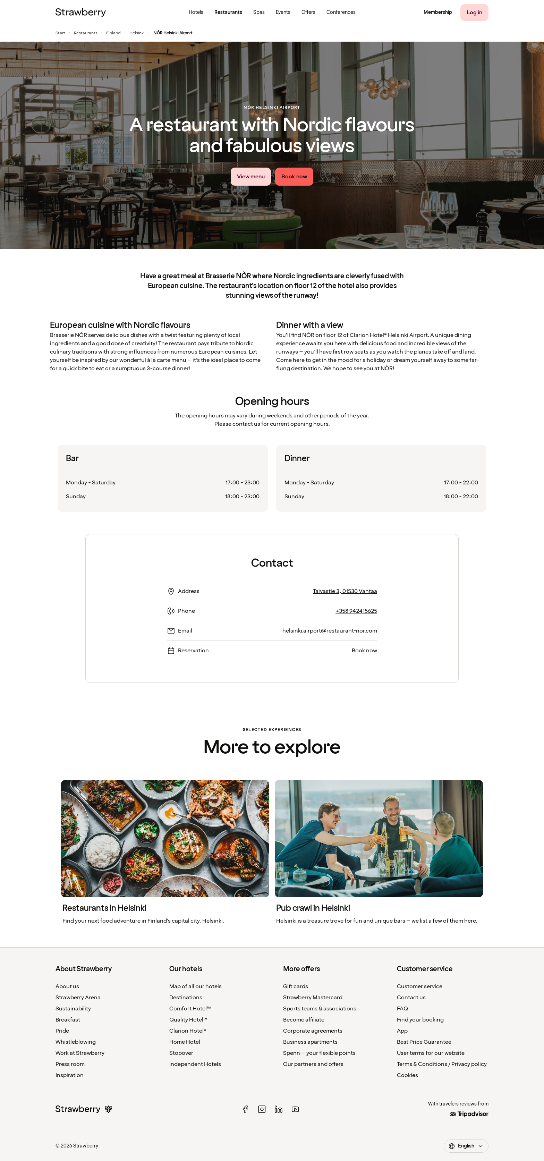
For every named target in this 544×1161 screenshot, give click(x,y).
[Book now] (294, 177)
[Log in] (474, 12)
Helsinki (137, 33)
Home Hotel (184, 1042)
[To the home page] (81, 12)
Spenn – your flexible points (319, 1053)
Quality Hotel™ (188, 1020)
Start (60, 33)
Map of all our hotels (195, 986)
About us (67, 986)
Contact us (411, 997)
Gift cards (295, 986)
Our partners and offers (313, 1064)
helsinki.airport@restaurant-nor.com (329, 631)
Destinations (185, 997)
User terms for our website (431, 1053)
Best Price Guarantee (424, 1042)
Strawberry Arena (78, 997)
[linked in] (278, 1109)
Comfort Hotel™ (190, 1008)
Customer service (419, 986)
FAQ (402, 1008)
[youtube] (295, 1109)
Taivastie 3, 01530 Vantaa (345, 591)
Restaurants (85, 33)
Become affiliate (303, 1020)
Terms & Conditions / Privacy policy (442, 1064)
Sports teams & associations (319, 1008)
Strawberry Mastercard (312, 997)
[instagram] (262, 1109)
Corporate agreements (312, 1031)
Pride (62, 1031)
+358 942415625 (356, 611)
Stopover (181, 1053)
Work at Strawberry (80, 1053)
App (402, 1031)
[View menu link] (251, 177)
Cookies (407, 1075)
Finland (113, 33)
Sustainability (73, 1008)
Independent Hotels (195, 1064)
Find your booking (420, 1020)
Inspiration (70, 1075)
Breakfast (68, 1020)
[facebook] (245, 1109)
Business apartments (310, 1042)
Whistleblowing (76, 1042)
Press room (70, 1064)
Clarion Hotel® (187, 1031)
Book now (364, 650)
